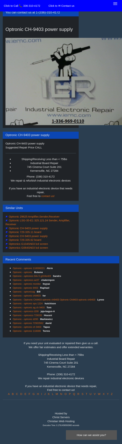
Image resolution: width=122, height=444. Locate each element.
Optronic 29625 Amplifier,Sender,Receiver (34, 216)
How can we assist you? (91, 435)
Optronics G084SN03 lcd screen (28, 247)
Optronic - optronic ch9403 (27, 295)
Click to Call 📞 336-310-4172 (22, 5)
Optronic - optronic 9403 (26, 287)
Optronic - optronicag (24, 291)
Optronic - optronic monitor (27, 283)
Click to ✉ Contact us (61, 5)
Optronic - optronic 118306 (27, 331)
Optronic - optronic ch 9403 (27, 327)
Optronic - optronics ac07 (26, 280)
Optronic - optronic (23, 272)
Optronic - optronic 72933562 (28, 323)
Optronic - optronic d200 (26, 319)
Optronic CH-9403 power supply (28, 228)
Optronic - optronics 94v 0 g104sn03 (32, 276)
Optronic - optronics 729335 (28, 315)
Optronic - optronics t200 (26, 311)
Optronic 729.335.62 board (24, 239)
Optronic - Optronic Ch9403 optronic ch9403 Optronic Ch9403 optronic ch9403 (54, 299)
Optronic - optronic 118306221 (29, 268)
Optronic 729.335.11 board (24, 232)
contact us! (48, 196)
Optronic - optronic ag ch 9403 (29, 307)
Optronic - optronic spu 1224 (28, 303)
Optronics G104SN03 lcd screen (28, 243)
